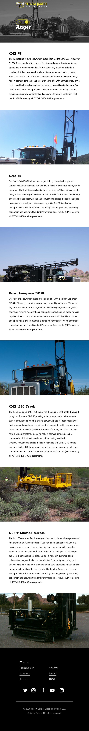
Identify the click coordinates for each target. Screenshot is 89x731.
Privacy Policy (35, 713)
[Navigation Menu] (71, 5)
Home (52, 679)
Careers (23, 679)
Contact (52, 673)
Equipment (25, 673)
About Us (53, 667)
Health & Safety (27, 668)
